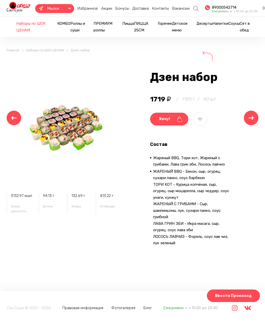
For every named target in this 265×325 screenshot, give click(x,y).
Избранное (87, 8)
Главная (13, 50)
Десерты (204, 23)
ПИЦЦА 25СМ (141, 26)
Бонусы (122, 8)
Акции (106, 8)
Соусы (234, 23)
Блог (147, 308)
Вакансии (181, 8)
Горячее (165, 23)
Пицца (128, 23)
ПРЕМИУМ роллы (103, 26)
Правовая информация (82, 308)
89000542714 (224, 7)
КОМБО (63, 23)
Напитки (220, 23)
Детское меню (180, 26)
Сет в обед (245, 26)
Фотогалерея (123, 308)
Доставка (140, 8)
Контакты (160, 8)
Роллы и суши (77, 26)
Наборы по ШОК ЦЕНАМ (31, 26)
